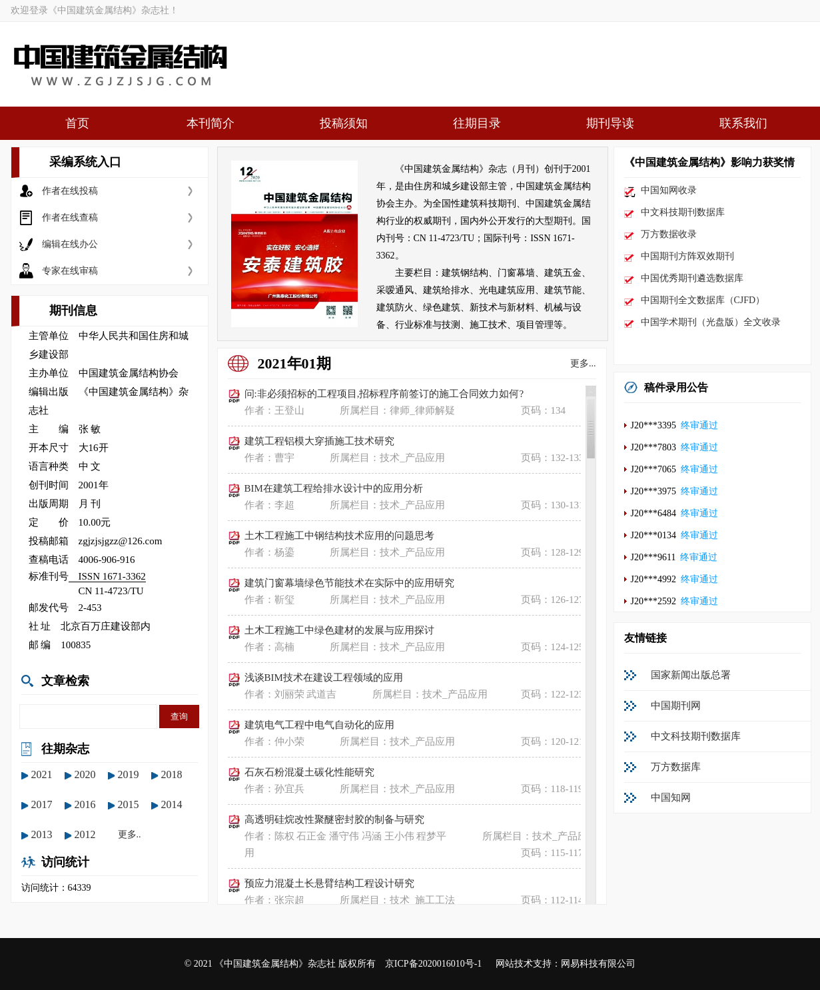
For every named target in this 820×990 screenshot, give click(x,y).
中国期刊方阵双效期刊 (687, 256)
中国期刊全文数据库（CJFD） (703, 300)
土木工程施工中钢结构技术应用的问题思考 (339, 535)
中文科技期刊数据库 (683, 212)
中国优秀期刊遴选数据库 (692, 278)
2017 (42, 804)
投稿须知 (344, 123)
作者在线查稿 (70, 218)
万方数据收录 (669, 234)
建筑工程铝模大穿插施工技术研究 (319, 441)
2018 (172, 774)
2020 (85, 774)
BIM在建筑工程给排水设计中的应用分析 (333, 488)
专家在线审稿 (70, 271)
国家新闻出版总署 (691, 675)
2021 (42, 774)
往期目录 (477, 123)
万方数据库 (676, 766)
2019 (128, 774)
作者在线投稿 (70, 191)
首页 (77, 123)
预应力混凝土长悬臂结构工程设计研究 (329, 883)
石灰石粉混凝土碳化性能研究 (309, 772)
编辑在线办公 (70, 244)
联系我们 (743, 123)
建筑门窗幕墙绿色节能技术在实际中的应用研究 (349, 583)
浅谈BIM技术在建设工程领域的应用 (323, 677)
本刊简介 (210, 123)
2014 (172, 804)
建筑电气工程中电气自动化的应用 (319, 725)
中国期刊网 (676, 705)
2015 (128, 804)
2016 (85, 804)
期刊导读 (610, 123)
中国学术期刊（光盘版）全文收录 (711, 322)
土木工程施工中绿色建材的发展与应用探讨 (339, 630)
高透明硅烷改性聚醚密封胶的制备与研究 (334, 819)
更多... (583, 363)
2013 (42, 834)
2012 (85, 834)
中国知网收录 (669, 190)
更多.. (129, 834)
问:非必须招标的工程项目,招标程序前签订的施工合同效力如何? (384, 393)
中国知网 (671, 797)
